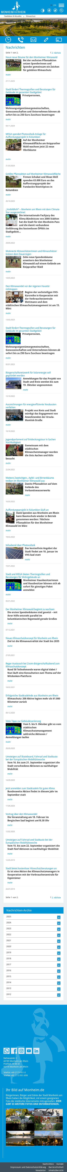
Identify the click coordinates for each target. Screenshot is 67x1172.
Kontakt (59, 1164)
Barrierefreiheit (56, 1167)
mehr (8, 75)
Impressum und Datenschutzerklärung (28, 1167)
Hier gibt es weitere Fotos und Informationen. (33, 1102)
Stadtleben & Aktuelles (12, 16)
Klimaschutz (30, 16)
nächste (57, 53)
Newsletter (41, 1170)
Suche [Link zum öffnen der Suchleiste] (62, 10)
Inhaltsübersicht (56, 1170)
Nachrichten (48, 1164)
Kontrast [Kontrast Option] (43, 10)
